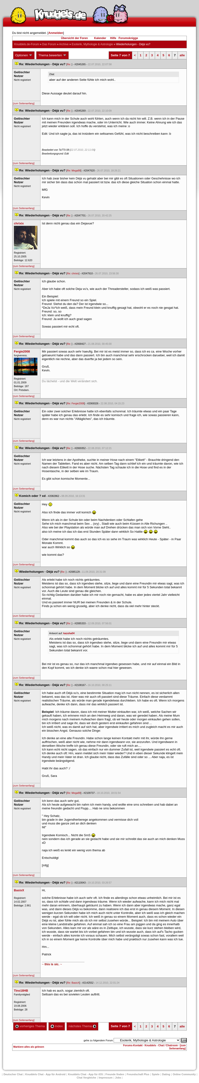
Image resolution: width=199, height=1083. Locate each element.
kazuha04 (69, 633)
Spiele (155, 1074)
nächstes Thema (82, 1026)
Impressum (106, 1077)
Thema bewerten (52, 55)
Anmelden (55, 33)
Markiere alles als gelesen (28, 1046)
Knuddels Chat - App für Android (45, 1074)
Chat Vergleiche (86, 1077)
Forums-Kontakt (133, 1045)
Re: (69, 64)
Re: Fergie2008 (75, 403)
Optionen (24, 55)
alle (182, 55)
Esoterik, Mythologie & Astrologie (92, 44)
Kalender (100, 38)
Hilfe (113, 38)
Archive (63, 44)
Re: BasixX (73, 982)
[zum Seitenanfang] (24, 103)
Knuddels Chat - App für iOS (85, 1074)
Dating (166, 1074)
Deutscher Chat (13, 1074)
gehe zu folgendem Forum (98, 1040)
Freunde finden (114, 1074)
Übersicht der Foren (74, 38)
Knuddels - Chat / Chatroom (161, 1045)
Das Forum (49, 44)
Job (118, 1077)
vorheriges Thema (30, 1026)
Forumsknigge (128, 38)
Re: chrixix (73, 273)
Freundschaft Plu (138, 1074)
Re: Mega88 (74, 170)
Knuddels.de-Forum (26, 44)
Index (57, 1026)
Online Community (184, 1074)
